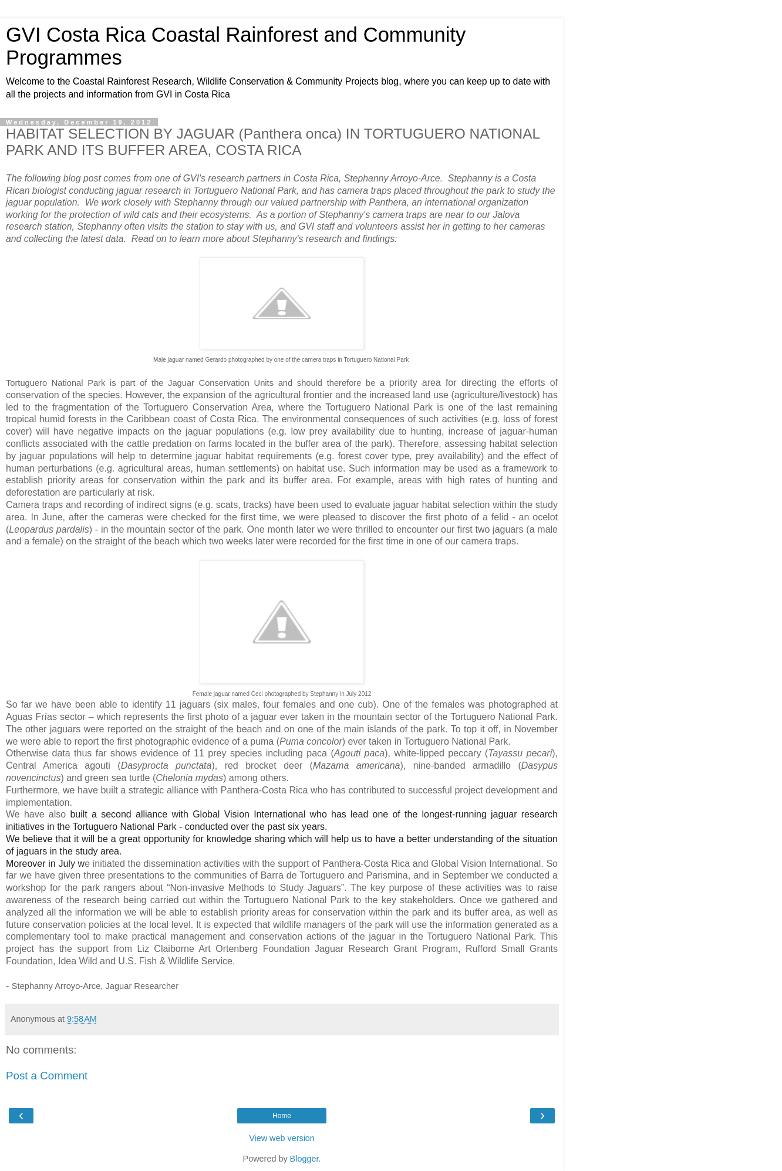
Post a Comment (46, 1075)
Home (281, 1116)
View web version (282, 1138)
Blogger (304, 1158)
